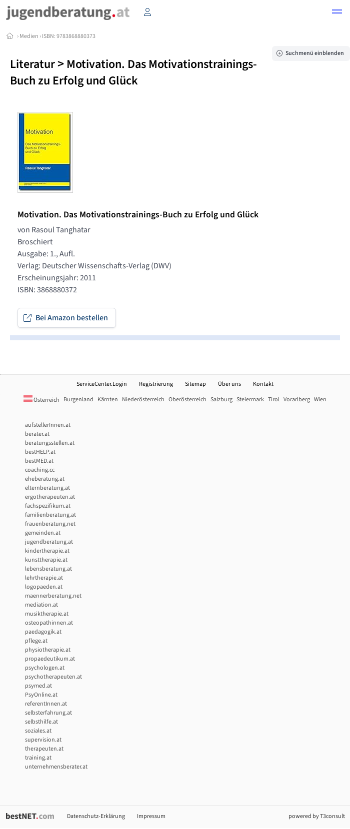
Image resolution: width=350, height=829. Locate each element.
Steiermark (250, 399)
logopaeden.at (43, 587)
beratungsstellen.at (49, 443)
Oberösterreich (187, 399)
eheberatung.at (44, 479)
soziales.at (38, 731)
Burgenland (79, 399)
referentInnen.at (46, 704)
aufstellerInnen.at (47, 425)
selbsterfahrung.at (48, 713)
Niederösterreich (143, 399)
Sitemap (195, 384)
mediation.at (41, 605)
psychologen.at (44, 668)
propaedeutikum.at (50, 659)
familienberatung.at (50, 515)
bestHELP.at (40, 452)
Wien (320, 399)
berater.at (37, 434)
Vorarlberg (297, 399)
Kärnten (108, 399)
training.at (38, 758)
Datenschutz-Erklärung (96, 816)
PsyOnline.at (41, 695)
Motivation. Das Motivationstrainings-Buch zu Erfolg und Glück (133, 72)
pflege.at (36, 641)
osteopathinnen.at (49, 623)
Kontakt (263, 384)
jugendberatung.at (49, 542)
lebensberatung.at (48, 569)
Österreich (42, 400)
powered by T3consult (316, 816)
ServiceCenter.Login (101, 384)
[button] (337, 13)
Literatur (32, 64)
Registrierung (156, 384)
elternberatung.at (47, 488)
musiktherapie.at (46, 614)
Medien (29, 36)
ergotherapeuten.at (50, 497)
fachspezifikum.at (47, 506)
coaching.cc (39, 470)
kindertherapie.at (47, 551)
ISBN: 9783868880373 (69, 36)
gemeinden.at (42, 533)
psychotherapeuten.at (53, 677)
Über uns (229, 384)
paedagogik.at (43, 632)
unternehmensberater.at (56, 767)
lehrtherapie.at (44, 578)
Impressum (151, 816)
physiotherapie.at (47, 650)
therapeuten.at (44, 749)
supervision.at (43, 740)
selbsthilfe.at (41, 722)
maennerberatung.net (53, 596)
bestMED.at (39, 461)
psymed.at (38, 686)
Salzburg (221, 399)
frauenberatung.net (50, 524)
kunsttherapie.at (46, 560)
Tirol (274, 399)
